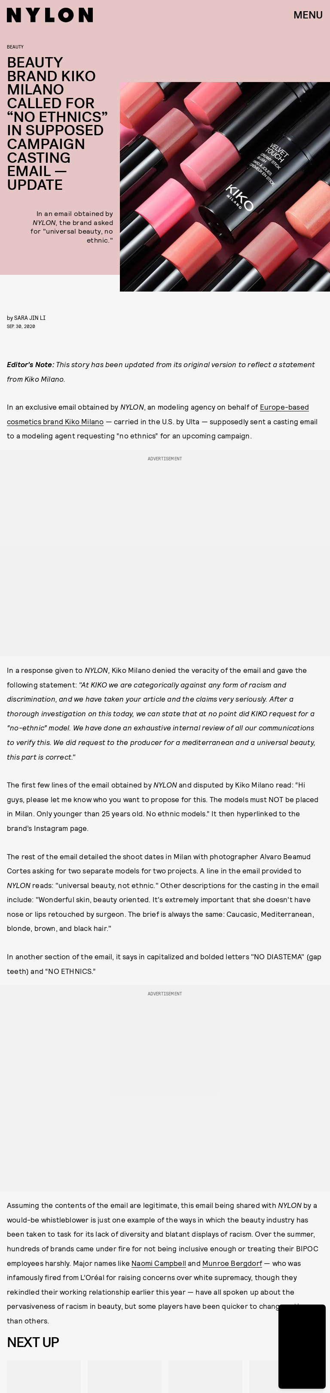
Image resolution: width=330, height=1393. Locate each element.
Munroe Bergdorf (232, 1263)
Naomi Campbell (158, 1263)
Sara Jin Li (30, 317)
